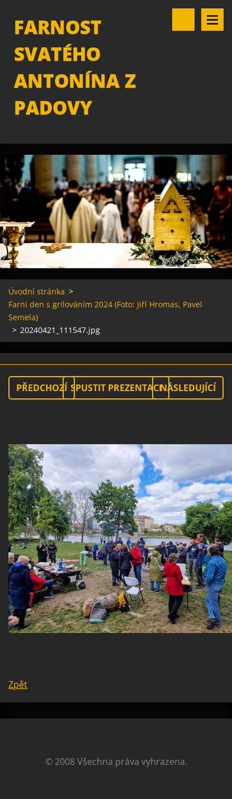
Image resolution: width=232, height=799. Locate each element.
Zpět (17, 684)
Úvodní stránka (36, 291)
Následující (188, 388)
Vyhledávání (183, 19)
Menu (212, 19)
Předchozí (41, 388)
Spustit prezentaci (116, 388)
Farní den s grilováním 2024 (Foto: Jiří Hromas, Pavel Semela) (105, 310)
